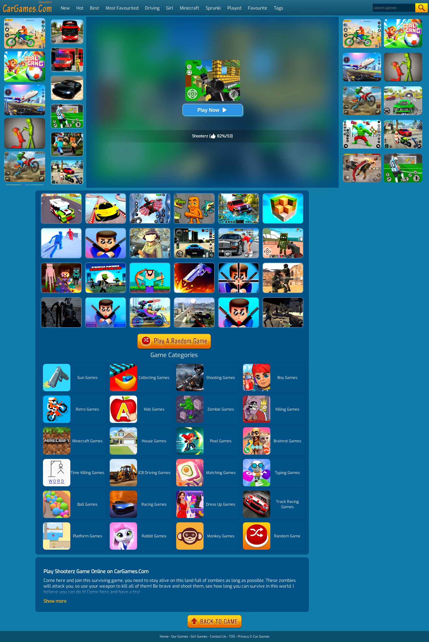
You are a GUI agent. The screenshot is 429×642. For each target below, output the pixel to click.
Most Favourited (122, 8)
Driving (152, 8)
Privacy (243, 636)
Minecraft (189, 8)
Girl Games (199, 636)
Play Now (212, 110)
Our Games (179, 636)
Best (94, 8)
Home (164, 636)
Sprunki (213, 8)
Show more (55, 601)
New (65, 8)
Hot (79, 8)
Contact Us (218, 636)
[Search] (393, 7)
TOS (232, 636)
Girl (169, 8)
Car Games (261, 636)
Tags (278, 8)
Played (234, 8)
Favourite (257, 8)
